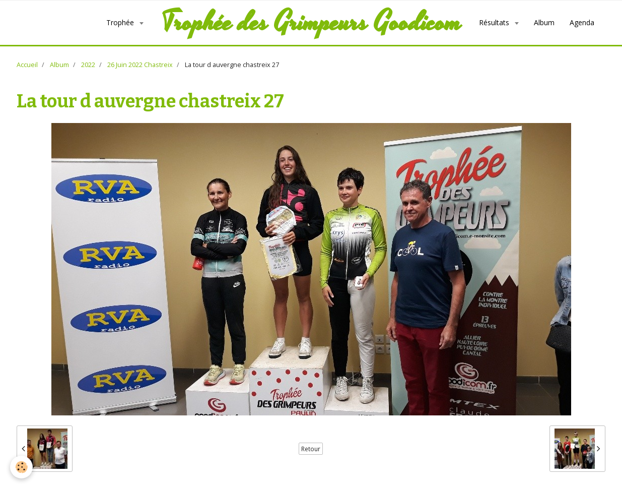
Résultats (495, 22)
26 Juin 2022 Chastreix (140, 64)
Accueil (27, 64)
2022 (88, 64)
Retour (310, 449)
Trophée (121, 22)
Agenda (582, 22)
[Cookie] (21, 467)
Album (544, 22)
